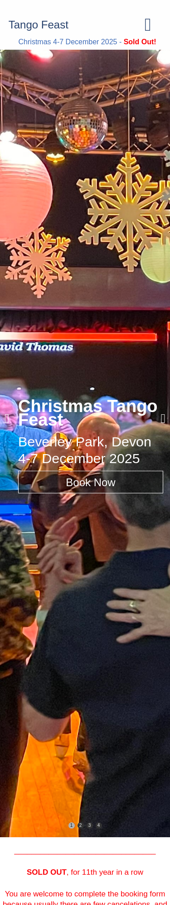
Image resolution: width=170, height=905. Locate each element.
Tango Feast (38, 25)
